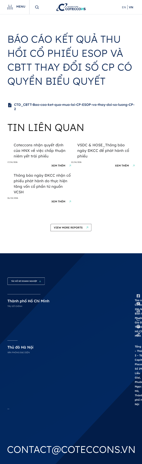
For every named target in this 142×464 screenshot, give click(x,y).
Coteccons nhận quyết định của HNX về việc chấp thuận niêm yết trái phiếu (39, 150)
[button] (71, 227)
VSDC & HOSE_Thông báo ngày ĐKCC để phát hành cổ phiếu (103, 150)
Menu (20, 6)
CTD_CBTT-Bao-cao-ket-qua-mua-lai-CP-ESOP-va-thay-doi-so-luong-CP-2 (70, 107)
